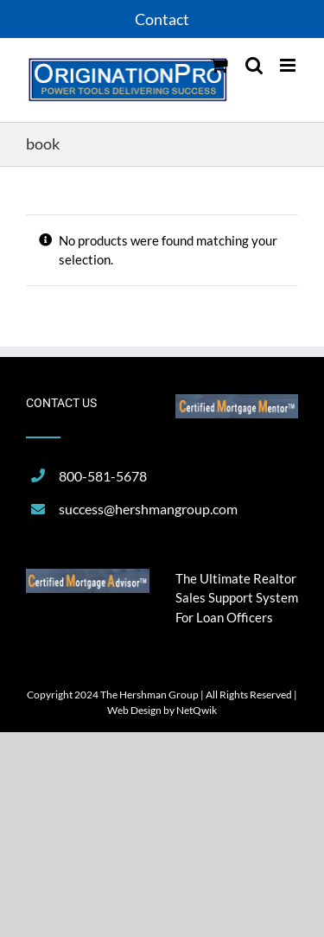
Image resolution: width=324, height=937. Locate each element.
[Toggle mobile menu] (289, 65)
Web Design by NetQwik (162, 710)
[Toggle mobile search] (254, 65)
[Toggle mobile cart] (219, 65)
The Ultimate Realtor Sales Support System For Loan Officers (236, 597)
